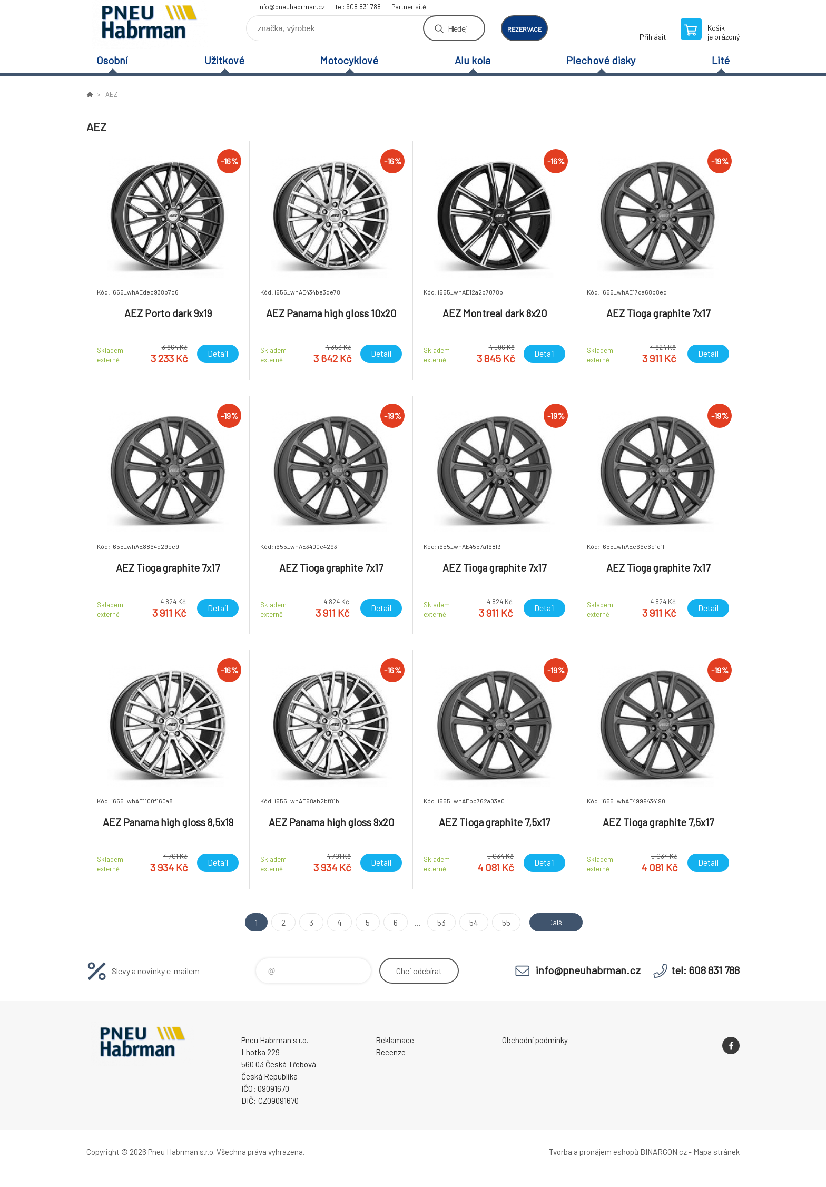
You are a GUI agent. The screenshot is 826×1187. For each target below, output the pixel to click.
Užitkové (224, 60)
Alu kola (472, 60)
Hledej (457, 28)
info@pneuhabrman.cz (291, 7)
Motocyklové (349, 60)
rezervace (524, 29)
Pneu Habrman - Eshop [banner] (149, 24)
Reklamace (395, 1040)
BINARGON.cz (663, 1151)
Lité (721, 60)
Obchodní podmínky (535, 1040)
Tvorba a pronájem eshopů (593, 1151)
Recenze (391, 1052)
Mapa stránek (716, 1151)
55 (502, 922)
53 (438, 922)
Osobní (112, 60)
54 (470, 922)
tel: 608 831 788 (358, 7)
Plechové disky (600, 60)
